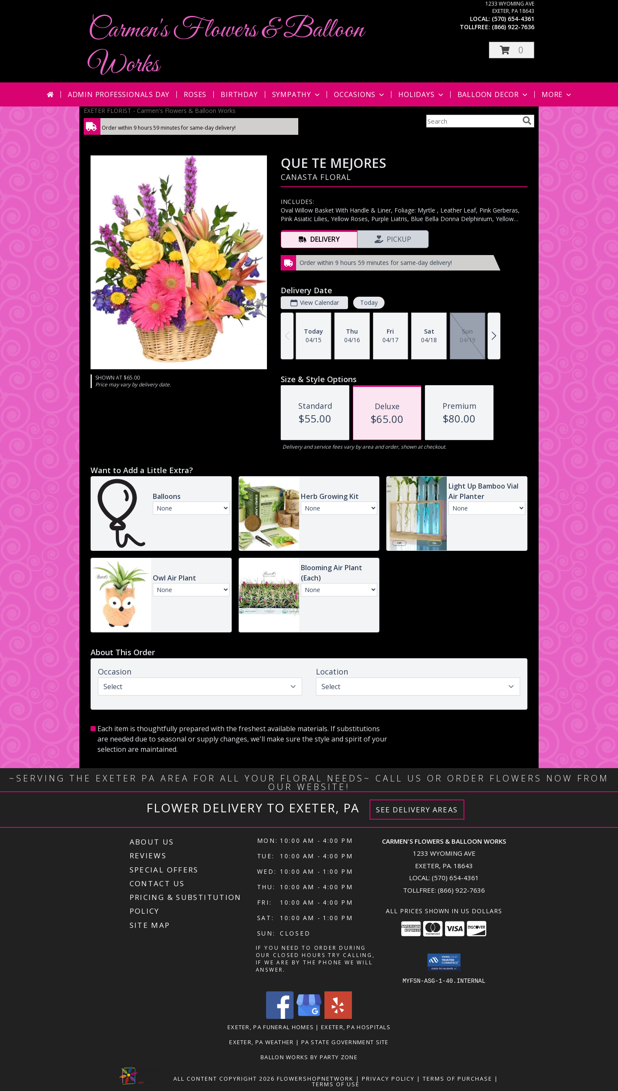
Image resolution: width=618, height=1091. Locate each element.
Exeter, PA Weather (261, 1041)
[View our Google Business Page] (309, 1016)
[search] (527, 120)
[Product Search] (472, 121)
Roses (195, 94)
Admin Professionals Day (119, 94)
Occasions (360, 94)
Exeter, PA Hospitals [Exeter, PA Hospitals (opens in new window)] (356, 1026)
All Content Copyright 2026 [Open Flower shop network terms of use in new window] (224, 1078)
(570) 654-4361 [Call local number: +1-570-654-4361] (513, 19)
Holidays (421, 94)
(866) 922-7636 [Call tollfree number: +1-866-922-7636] (513, 27)
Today (369, 302)
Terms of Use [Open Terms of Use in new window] (336, 1084)
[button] (511, 50)
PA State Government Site (345, 1041)
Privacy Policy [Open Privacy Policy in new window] (388, 1078)
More (557, 94)
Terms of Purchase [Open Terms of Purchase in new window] (457, 1078)
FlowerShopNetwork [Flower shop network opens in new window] (315, 1078)
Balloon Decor (493, 94)
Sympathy (296, 94)
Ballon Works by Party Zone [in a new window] (309, 1057)
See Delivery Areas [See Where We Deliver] (417, 809)
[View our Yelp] (338, 1016)
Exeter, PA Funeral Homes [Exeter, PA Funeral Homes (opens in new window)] (270, 1026)
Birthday (239, 94)
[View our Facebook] (280, 1016)
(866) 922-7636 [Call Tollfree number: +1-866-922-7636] (461, 890)
